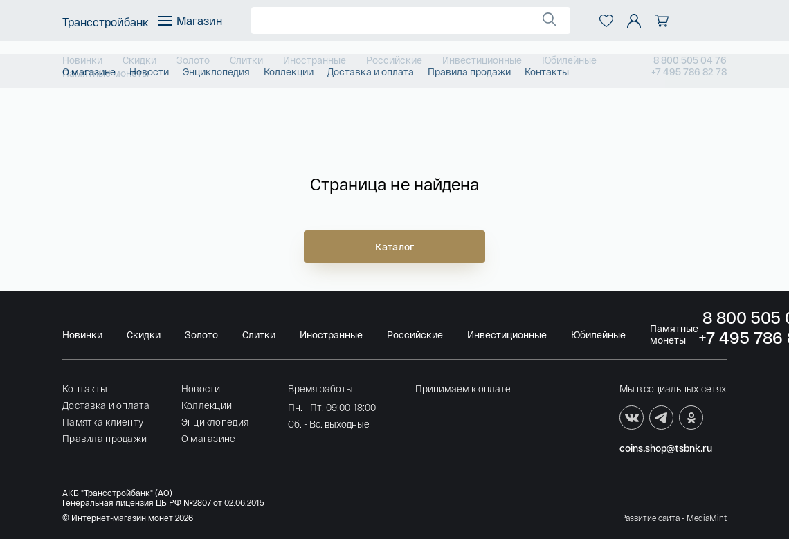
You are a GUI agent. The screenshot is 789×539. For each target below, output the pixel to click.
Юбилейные (569, 60)
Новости (201, 388)
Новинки (82, 60)
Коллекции (207, 405)
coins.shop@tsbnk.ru (665, 448)
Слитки (246, 60)
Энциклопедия (214, 422)
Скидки (139, 60)
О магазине (208, 438)
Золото (193, 60)
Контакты (84, 388)
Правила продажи (104, 438)
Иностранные (314, 60)
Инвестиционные (482, 60)
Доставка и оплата (106, 405)
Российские (394, 60)
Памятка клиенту (102, 422)
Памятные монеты (105, 73)
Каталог (394, 247)
